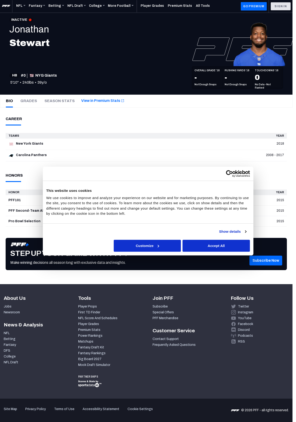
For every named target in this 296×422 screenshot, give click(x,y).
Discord (244, 330)
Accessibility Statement (101, 409)
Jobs (7, 306)
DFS (7, 350)
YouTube (245, 318)
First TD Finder (89, 312)
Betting (9, 339)
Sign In (280, 6)
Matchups (85, 341)
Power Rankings (90, 335)
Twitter (243, 306)
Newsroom (12, 312)
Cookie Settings (140, 409)
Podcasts (245, 335)
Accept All (216, 246)
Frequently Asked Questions (174, 345)
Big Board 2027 (90, 359)
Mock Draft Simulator (94, 365)
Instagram (245, 312)
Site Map (10, 409)
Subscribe (160, 306)
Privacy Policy (35, 409)
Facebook (245, 324)
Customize (147, 246)
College (10, 356)
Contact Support (166, 339)
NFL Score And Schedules (97, 318)
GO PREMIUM (253, 6)
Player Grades (88, 324)
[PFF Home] (6, 6)
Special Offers (163, 312)
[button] (266, 267)
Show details (230, 232)
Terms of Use (64, 409)
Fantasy (10, 345)
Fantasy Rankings (92, 353)
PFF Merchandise (165, 318)
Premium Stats (89, 330)
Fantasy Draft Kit (91, 347)
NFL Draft (11, 362)
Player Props (87, 306)
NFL (7, 333)
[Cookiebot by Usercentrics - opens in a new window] (229, 173)
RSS (241, 341)
